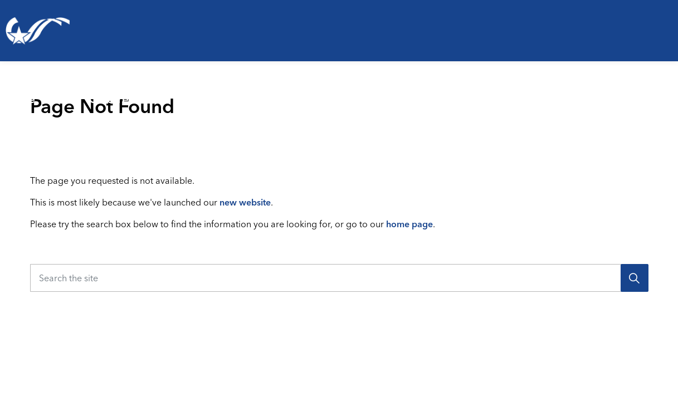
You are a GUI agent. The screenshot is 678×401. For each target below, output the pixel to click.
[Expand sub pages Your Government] (672, 92)
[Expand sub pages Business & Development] (559, 92)
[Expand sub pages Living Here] (75, 92)
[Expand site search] (663, 136)
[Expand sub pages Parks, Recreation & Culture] (238, 92)
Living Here (24, 91)
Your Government (608, 91)
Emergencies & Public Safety (310, 91)
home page (409, 223)
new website (245, 202)
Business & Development (459, 91)
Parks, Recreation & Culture (141, 91)
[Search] (634, 278)
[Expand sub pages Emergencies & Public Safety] (408, 92)
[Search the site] (339, 278)
